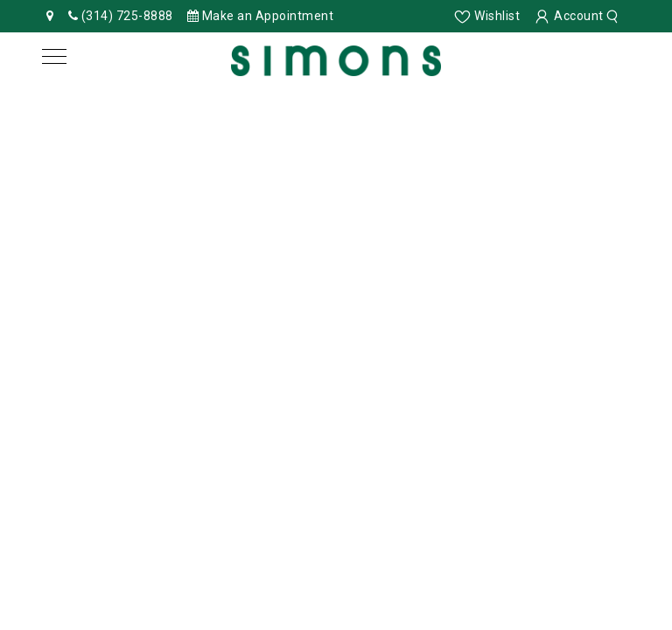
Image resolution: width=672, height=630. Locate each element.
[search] (615, 16)
